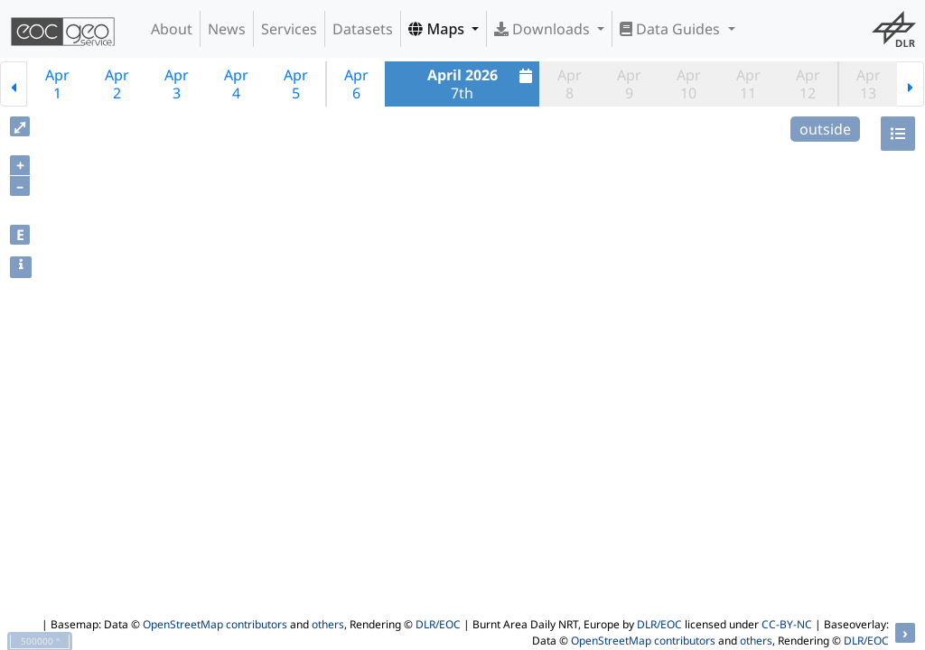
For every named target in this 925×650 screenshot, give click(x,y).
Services (289, 29)
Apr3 (176, 84)
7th (482, 84)
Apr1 (57, 84)
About (171, 29)
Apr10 (689, 84)
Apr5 (296, 84)
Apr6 (356, 84)
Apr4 (236, 84)
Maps (438, 29)
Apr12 (808, 84)
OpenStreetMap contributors (215, 624)
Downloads (543, 29)
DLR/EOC (438, 624)
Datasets (362, 29)
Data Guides (672, 29)
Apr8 (569, 84)
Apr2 (117, 84)
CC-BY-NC (786, 624)
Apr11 (748, 84)
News (227, 29)
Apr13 (868, 84)
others (328, 624)
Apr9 (629, 84)
